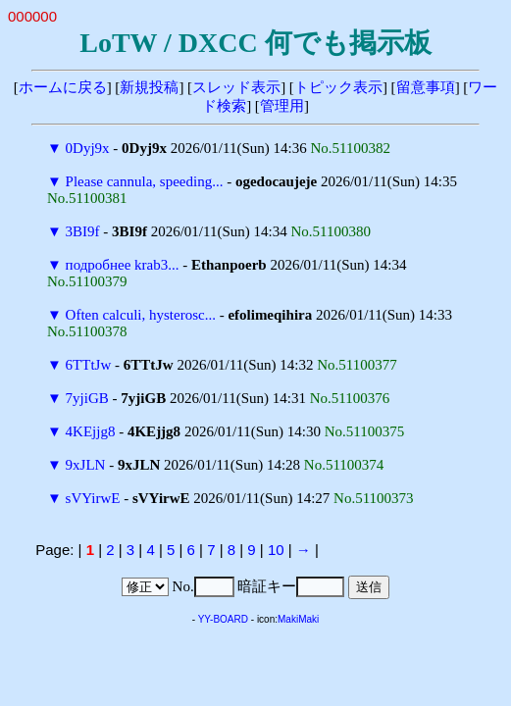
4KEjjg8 (91, 431)
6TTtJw (89, 365)
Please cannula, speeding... (145, 181)
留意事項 (425, 87)
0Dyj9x (88, 148)
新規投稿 (149, 87)
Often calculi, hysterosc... (141, 315)
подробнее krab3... (122, 265)
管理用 (282, 106)
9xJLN (86, 465)
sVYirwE (93, 498)
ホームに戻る (63, 87)
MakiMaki (298, 619)
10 (276, 549)
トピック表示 (338, 87)
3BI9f (83, 231)
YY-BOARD (223, 619)
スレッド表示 (236, 87)
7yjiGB (87, 398)
